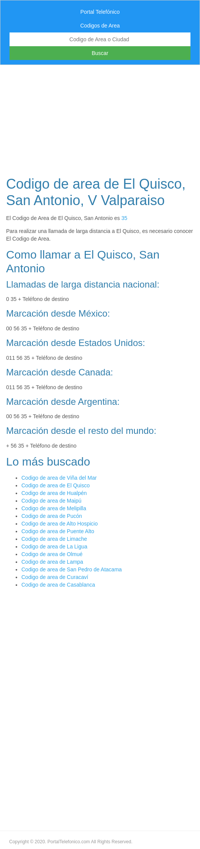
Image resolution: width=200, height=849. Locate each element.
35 (124, 218)
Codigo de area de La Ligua (54, 546)
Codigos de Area (100, 26)
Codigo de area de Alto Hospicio (59, 524)
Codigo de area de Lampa (52, 562)
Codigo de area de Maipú (51, 501)
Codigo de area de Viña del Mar (59, 478)
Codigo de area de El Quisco (55, 485)
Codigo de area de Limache (54, 539)
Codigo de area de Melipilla (53, 508)
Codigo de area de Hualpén (54, 493)
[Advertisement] (100, 118)
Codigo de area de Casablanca (58, 585)
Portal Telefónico (99, 12)
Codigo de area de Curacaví (54, 577)
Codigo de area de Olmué (51, 554)
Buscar (100, 53)
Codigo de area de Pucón (51, 516)
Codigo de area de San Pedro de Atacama (71, 569)
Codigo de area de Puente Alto (57, 531)
